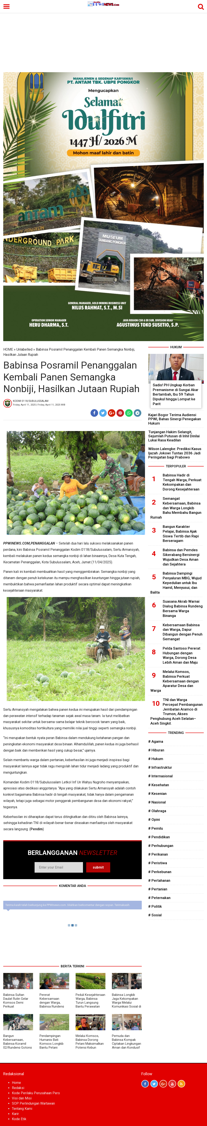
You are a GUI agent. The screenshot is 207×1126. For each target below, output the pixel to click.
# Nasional (157, 802)
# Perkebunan (159, 872)
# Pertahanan (159, 880)
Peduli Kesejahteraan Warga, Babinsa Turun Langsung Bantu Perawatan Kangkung (90, 1002)
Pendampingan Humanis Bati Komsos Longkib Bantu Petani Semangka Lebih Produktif (52, 1045)
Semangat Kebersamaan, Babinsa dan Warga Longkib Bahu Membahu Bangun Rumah (175, 507)
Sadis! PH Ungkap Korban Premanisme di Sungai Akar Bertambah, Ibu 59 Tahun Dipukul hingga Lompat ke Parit (175, 394)
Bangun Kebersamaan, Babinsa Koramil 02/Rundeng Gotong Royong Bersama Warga (17, 1045)
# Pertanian (157, 889)
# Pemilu (155, 828)
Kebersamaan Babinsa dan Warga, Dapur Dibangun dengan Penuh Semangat (182, 632)
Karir (15, 1114)
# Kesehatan (158, 785)
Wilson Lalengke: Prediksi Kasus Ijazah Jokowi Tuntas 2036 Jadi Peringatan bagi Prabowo (174, 453)
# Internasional (160, 776)
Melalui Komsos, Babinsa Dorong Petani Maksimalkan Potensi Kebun (90, 1041)
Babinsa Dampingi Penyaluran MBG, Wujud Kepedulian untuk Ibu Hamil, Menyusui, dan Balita (176, 582)
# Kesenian (157, 793)
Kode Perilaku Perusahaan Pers (36, 1093)
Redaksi (18, 1088)
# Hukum (155, 759)
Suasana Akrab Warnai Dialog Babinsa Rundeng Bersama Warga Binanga (183, 608)
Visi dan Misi (22, 1098)
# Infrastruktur (160, 767)
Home (16, 1083)
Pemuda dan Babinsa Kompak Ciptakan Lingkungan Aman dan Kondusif (126, 1041)
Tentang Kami (22, 1109)
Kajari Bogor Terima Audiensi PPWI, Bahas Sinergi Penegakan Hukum (174, 419)
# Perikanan (158, 854)
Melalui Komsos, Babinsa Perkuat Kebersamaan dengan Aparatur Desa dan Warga (174, 681)
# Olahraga (157, 811)
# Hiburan (156, 750)
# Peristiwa (157, 863)
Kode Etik (19, 1119)
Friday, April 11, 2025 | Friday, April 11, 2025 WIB (39, 404)
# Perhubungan (160, 845)
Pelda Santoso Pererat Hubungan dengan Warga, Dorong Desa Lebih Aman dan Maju (181, 655)
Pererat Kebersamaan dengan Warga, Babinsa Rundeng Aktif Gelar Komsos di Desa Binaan (53, 1004)
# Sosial (155, 915)
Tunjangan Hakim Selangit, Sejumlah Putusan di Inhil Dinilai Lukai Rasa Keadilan (174, 436)
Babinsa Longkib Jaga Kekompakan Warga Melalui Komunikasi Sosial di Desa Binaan (126, 1002)
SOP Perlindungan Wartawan (33, 1103)
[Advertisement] (103, 40)
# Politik (155, 906)
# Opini (154, 819)
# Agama (155, 741)
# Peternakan (159, 898)
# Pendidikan (159, 837)
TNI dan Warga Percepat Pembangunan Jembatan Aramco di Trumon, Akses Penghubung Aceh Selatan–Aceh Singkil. (176, 711)
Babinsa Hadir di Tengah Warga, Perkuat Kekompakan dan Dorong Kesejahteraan (182, 482)
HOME (8, 349)
